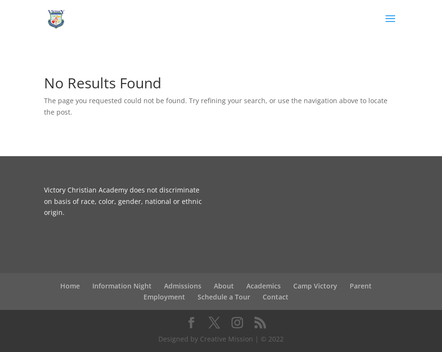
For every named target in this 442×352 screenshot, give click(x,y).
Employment (164, 296)
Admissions (182, 285)
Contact (275, 296)
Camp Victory (315, 285)
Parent (361, 285)
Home (70, 285)
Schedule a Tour (224, 296)
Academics (263, 285)
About (224, 285)
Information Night (122, 285)
